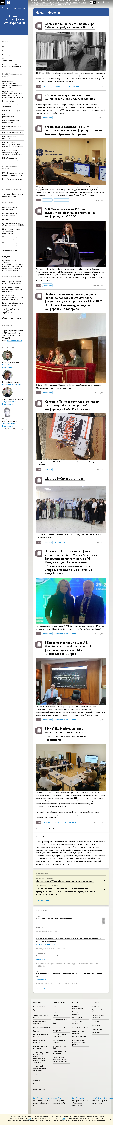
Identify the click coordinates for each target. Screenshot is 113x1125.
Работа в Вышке (39, 1089)
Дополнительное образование (59, 1035)
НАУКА (75, 1002)
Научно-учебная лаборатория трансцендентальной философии (10, 104)
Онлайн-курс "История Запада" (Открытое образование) (10, 311)
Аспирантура (57, 1031)
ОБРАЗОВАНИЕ (59, 1002)
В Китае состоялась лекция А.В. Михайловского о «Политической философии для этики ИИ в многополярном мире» (68, 648)
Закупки (36, 1031)
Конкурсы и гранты (79, 1037)
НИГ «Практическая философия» (9, 137)
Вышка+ (55, 1023)
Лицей (55, 1006)
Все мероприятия (43, 901)
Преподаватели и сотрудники (39, 1022)
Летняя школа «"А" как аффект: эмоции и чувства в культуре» (65, 881)
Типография (96, 1021)
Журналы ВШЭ (97, 1029)
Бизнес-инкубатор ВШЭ (59, 1047)
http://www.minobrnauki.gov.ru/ (44, 1098)
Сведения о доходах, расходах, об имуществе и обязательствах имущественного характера (41, 1057)
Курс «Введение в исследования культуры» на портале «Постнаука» (12, 297)
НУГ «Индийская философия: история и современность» (12, 174)
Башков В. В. (40, 960)
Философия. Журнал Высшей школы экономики (12, 195)
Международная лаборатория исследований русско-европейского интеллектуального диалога (12, 94)
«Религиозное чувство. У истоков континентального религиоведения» (70, 97)
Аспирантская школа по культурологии (11, 256)
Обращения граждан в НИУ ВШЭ (41, 1036)
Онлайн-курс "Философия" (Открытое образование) (12, 282)
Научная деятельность (10, 55)
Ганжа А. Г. (40, 945)
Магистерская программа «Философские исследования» (11, 231)
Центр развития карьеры (59, 1041)
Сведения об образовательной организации (39, 1068)
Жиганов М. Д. (50, 945)
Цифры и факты (39, 1006)
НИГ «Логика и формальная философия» (12, 127)
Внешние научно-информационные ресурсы (78, 1042)
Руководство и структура (38, 1011)
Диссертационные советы (79, 1022)
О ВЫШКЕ (37, 1002)
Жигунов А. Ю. (41, 979)
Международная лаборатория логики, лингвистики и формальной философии (12, 84)
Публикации (42, 910)
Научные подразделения (77, 1007)
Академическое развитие (78, 1032)
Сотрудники (7, 51)
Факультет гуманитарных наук (14, 8)
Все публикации (42, 988)
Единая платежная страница (40, 1085)
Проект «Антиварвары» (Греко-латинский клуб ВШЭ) (13, 224)
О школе (5, 47)
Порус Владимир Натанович (12, 384)
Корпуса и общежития (41, 1027)
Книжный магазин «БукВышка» (98, 1017)
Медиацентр (96, 1025)
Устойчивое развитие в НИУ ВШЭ (41, 1017)
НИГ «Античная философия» (12, 132)
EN (94, 2)
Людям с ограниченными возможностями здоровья (39, 1077)
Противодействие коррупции (40, 1047)
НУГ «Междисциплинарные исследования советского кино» (12, 181)
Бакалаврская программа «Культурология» (11, 214)
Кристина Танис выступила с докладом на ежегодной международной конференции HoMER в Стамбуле (72, 405)
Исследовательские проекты (79, 1013)
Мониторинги (77, 1018)
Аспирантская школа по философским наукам (11, 250)
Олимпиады (57, 1016)
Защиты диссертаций (80, 1027)
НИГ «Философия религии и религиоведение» (12, 116)
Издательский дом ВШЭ (98, 1011)
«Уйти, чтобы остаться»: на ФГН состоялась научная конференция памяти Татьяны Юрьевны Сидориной (73, 130)
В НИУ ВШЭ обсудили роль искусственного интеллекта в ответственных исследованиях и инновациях (67, 734)
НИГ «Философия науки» (11, 111)
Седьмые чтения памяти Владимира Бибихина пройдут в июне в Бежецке (70, 26)
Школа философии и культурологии (14, 19)
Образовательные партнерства (59, 1053)
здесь (29, 1118)
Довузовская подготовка (57, 1011)
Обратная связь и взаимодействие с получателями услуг (60, 1059)
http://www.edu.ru (79, 1098)
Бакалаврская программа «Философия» (11, 208)
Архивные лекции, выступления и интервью (11, 318)
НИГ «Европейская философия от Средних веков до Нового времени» (12, 144)
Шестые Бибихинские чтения (65, 478)
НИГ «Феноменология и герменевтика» (11, 121)
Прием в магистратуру (61, 1027)
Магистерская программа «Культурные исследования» (12, 244)
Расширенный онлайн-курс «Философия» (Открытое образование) (12, 289)
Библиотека (96, 1006)
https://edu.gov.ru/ (60, 1098)
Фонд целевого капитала (39, 1041)
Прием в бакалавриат (60, 1019)
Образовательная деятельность (8, 60)
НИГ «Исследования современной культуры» (11, 159)
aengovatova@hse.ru (14, 340)
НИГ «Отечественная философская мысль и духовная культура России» (12, 152)
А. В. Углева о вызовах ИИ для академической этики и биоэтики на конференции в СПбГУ (70, 212)
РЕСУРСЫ (96, 1002)
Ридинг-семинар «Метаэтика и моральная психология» (13, 66)
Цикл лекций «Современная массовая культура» (12, 304)
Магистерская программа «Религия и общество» (11, 238)
